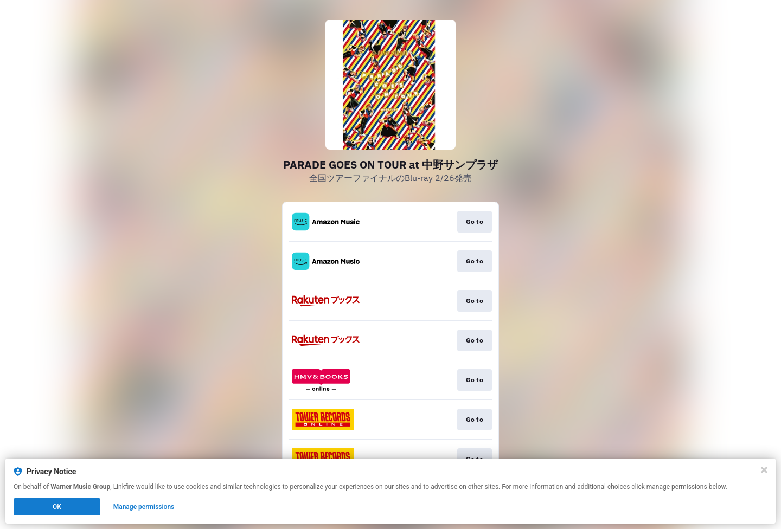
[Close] (764, 470)
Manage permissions (144, 507)
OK (57, 507)
